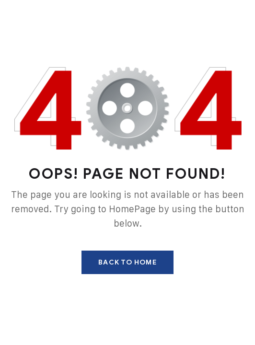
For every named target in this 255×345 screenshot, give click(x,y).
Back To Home (127, 262)
